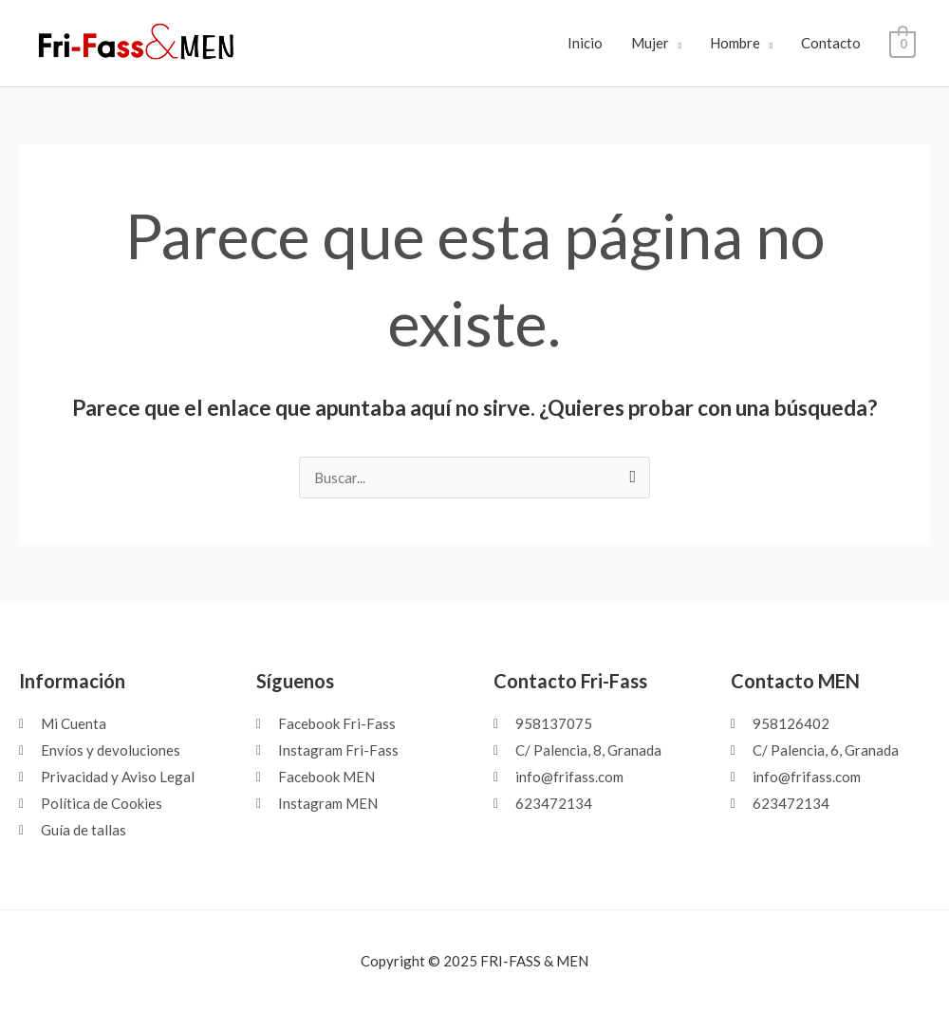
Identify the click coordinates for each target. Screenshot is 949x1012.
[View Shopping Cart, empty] (903, 42)
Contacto (832, 42)
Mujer (650, 42)
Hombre (736, 42)
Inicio (585, 42)
